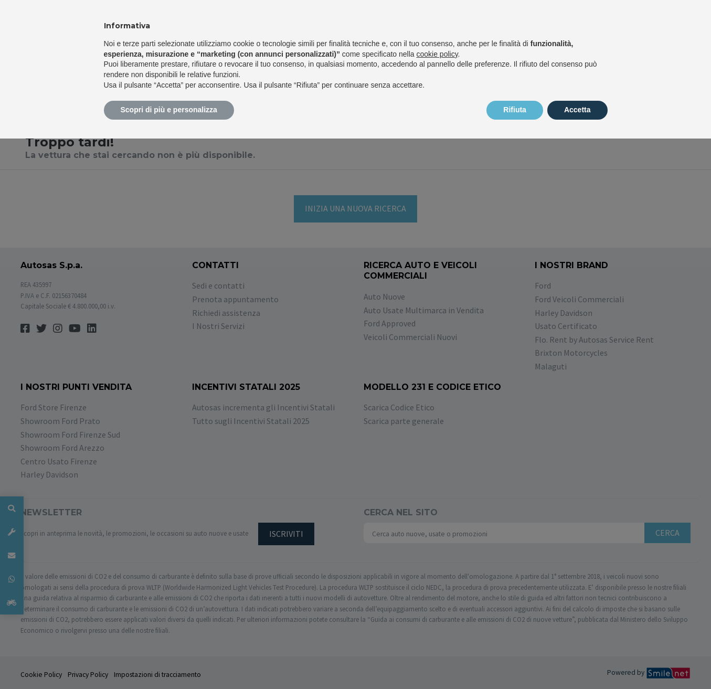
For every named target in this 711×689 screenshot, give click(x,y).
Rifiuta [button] (514, 109)
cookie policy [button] (437, 54)
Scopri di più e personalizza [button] (169, 109)
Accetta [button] (577, 109)
